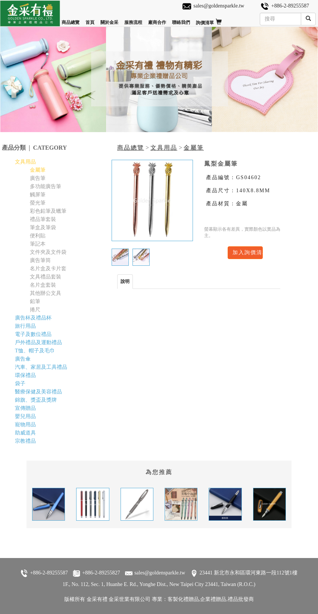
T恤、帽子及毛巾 (35, 350)
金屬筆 (194, 147)
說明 (125, 281)
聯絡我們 (181, 19)
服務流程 (133, 19)
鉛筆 (35, 301)
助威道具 (25, 433)
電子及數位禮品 (33, 334)
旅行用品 (25, 326)
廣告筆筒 (40, 260)
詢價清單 (209, 19)
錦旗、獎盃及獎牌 (36, 400)
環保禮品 (25, 375)
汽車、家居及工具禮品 (41, 367)
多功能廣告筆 (45, 186)
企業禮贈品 (213, 599)
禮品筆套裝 (43, 219)
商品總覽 (71, 19)
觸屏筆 (38, 194)
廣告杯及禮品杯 (33, 318)
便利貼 (38, 236)
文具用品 (163, 147)
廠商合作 (157, 19)
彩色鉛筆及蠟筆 (48, 211)
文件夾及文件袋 (48, 252)
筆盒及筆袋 (43, 227)
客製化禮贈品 (183, 599)
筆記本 (38, 244)
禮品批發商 (241, 599)
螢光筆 (38, 203)
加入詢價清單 (248, 252)
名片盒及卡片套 (48, 268)
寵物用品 (25, 424)
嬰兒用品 (25, 416)
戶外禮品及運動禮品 (38, 342)
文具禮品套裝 (45, 277)
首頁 (89, 19)
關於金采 (109, 19)
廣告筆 (38, 178)
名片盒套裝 (43, 285)
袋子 (20, 383)
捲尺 (35, 309)
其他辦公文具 (45, 293)
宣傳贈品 (25, 408)
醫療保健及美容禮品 (38, 392)
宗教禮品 (25, 441)
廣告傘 (23, 359)
